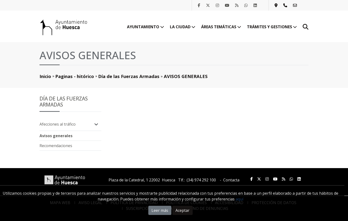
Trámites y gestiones (272, 26)
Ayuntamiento (145, 26)
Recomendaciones (56, 145)
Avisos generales (56, 135)
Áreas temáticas (221, 26)
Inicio (45, 76)
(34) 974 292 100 (201, 180)
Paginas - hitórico (74, 76)
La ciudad (182, 26)
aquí (239, 199)
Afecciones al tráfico (58, 124)
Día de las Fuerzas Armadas (128, 76)
